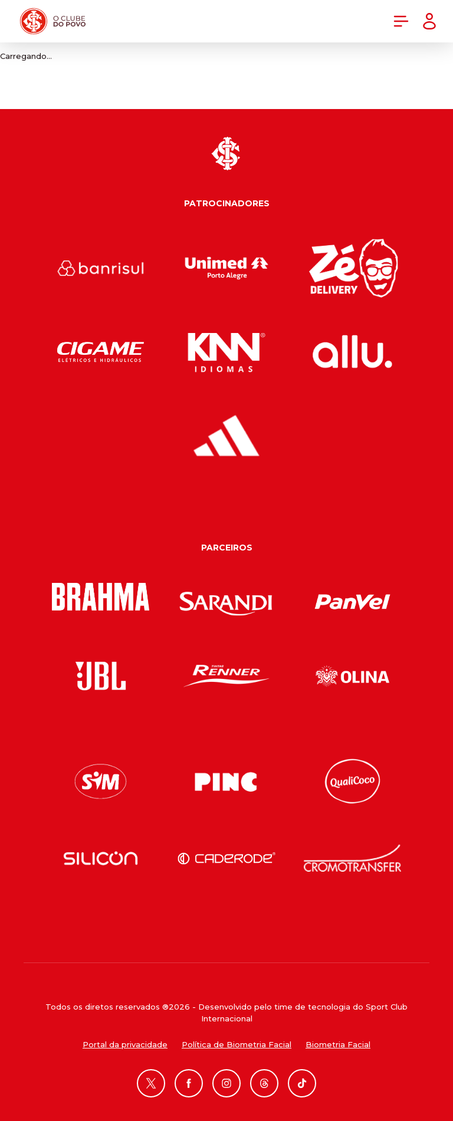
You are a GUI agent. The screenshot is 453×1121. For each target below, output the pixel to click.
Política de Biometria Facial (236, 1044)
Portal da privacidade (125, 1044)
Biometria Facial (338, 1044)
